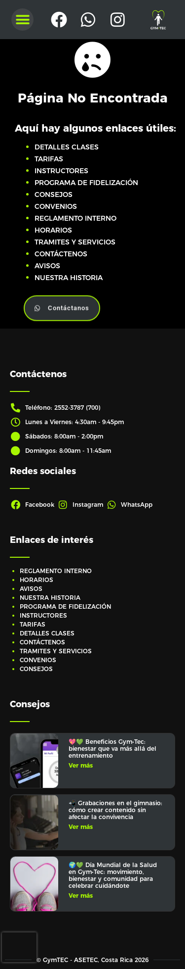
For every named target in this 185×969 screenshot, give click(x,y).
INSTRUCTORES (61, 170)
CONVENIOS (56, 206)
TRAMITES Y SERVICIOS (75, 242)
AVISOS (47, 265)
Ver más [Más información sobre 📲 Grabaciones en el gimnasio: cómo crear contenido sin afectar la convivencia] (81, 826)
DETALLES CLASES (67, 147)
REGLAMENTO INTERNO (75, 218)
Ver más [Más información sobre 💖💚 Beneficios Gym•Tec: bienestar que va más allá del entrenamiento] (81, 765)
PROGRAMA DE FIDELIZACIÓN (86, 182)
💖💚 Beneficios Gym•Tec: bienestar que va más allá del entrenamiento (112, 748)
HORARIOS (53, 230)
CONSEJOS (54, 194)
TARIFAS (49, 158)
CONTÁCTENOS (61, 253)
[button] (22, 19)
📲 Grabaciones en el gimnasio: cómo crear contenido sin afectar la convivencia (115, 810)
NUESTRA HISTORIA (69, 277)
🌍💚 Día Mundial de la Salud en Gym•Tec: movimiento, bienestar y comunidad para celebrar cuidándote (113, 875)
